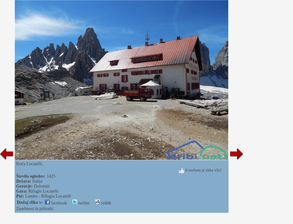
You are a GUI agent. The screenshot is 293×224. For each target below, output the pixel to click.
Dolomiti (42, 186)
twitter (81, 203)
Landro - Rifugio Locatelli (48, 196)
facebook (56, 203)
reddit (103, 203)
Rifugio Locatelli (43, 191)
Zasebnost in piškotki (35, 208)
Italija (37, 181)
